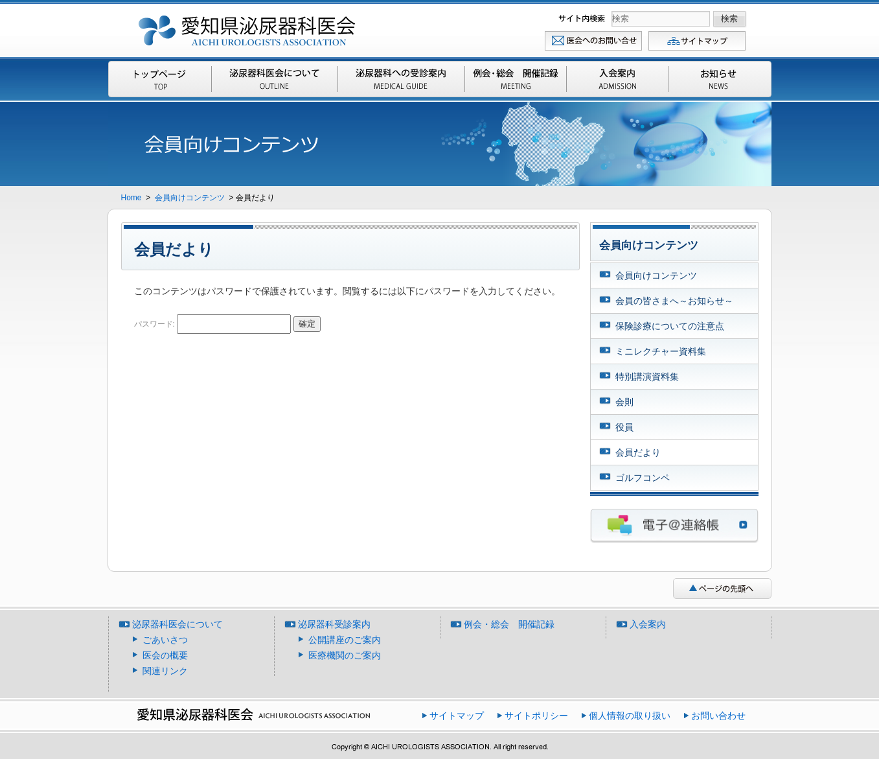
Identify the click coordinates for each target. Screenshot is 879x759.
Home (132, 197)
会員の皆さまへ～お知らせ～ (674, 301)
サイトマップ (697, 40)
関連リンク (165, 671)
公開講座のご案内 (344, 640)
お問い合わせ (594, 40)
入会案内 (617, 79)
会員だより (638, 452)
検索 (583, 18)
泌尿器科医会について (275, 79)
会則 (624, 402)
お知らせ (719, 79)
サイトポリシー (536, 715)
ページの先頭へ (722, 588)
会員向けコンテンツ (191, 197)
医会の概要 (165, 655)
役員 (624, 427)
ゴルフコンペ (642, 478)
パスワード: (212, 324)
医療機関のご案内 (344, 655)
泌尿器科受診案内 (401, 79)
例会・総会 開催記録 (515, 79)
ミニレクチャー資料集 (660, 351)
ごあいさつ (165, 640)
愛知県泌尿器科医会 (247, 28)
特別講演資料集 (647, 376)
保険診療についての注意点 (669, 326)
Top (160, 79)
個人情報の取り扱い (629, 715)
